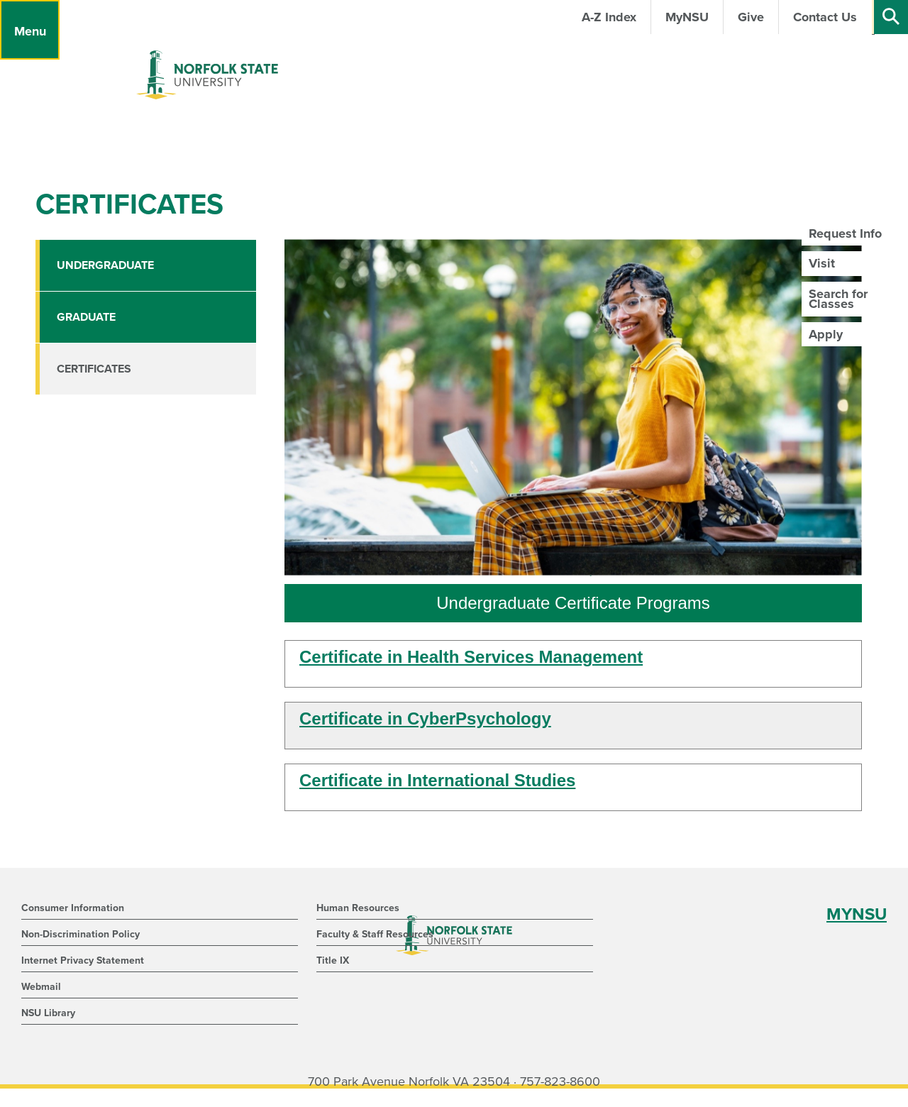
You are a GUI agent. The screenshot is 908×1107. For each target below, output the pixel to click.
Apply (826, 334)
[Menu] (30, 30)
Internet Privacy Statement (82, 960)
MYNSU (856, 914)
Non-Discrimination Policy (80, 934)
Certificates (94, 369)
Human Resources (357, 908)
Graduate (86, 317)
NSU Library (48, 1013)
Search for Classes (838, 299)
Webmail (41, 987)
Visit (822, 263)
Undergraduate (105, 265)
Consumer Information (72, 908)
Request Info (845, 233)
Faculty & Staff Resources (374, 934)
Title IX (332, 960)
